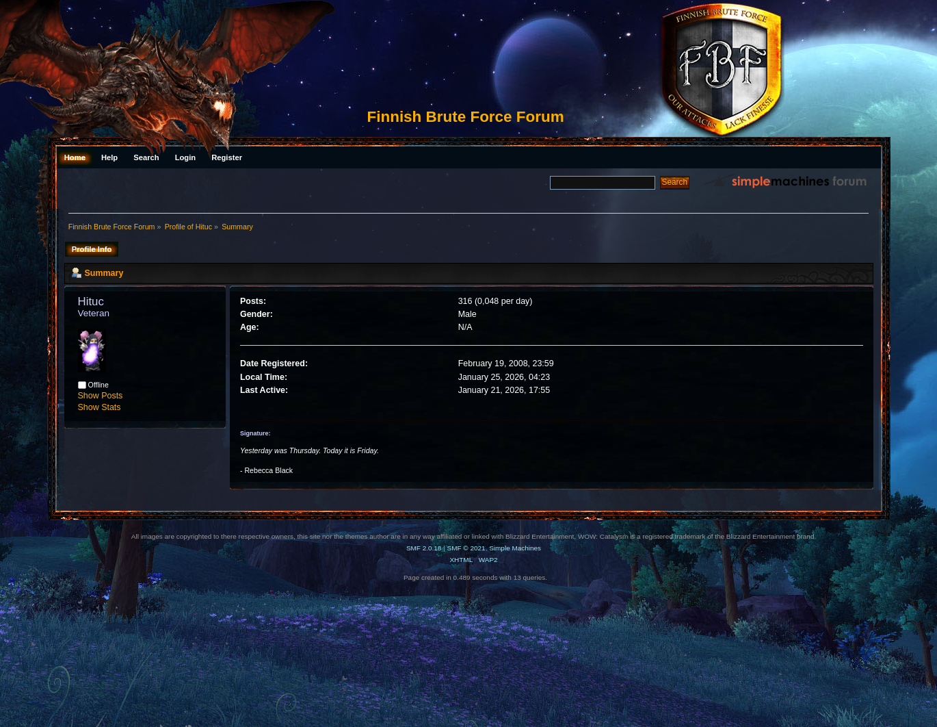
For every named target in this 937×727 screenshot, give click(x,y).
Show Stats (99, 407)
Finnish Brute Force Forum (465, 116)
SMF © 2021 (466, 548)
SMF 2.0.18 (424, 548)
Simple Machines (515, 548)
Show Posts (100, 395)
